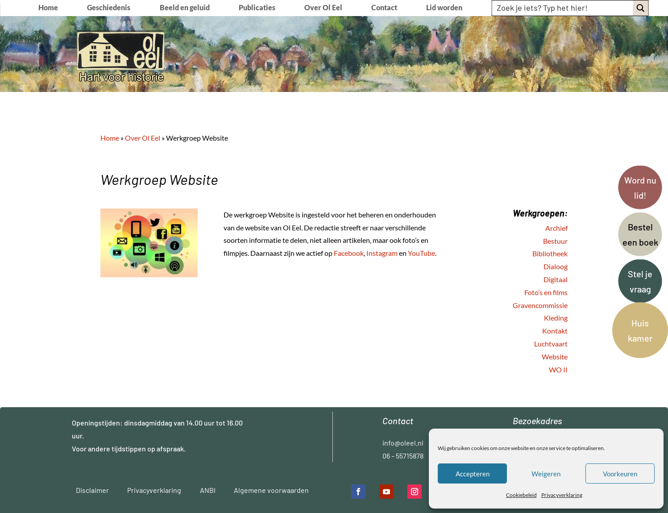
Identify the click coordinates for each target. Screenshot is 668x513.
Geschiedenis (108, 8)
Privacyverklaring (561, 495)
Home (48, 8)
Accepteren (473, 474)
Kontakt (555, 330)
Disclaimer (92, 490)
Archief (556, 228)
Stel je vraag (640, 281)
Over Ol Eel (323, 8)
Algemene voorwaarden (271, 490)
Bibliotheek (550, 253)
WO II (558, 369)
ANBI (208, 490)
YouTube (421, 253)
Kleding (556, 317)
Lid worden (444, 8)
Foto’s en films (546, 292)
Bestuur (555, 241)
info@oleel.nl (402, 442)
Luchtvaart (551, 343)
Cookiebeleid (521, 495)
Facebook (349, 253)
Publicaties (257, 8)
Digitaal (556, 279)
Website (555, 356)
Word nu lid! (640, 187)
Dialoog (556, 266)
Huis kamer (640, 330)
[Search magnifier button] (640, 8)
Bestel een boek (640, 234)
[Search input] (563, 7)
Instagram (382, 253)
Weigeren (545, 474)
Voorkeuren (620, 474)
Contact (384, 8)
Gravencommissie (540, 305)
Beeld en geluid (185, 8)
